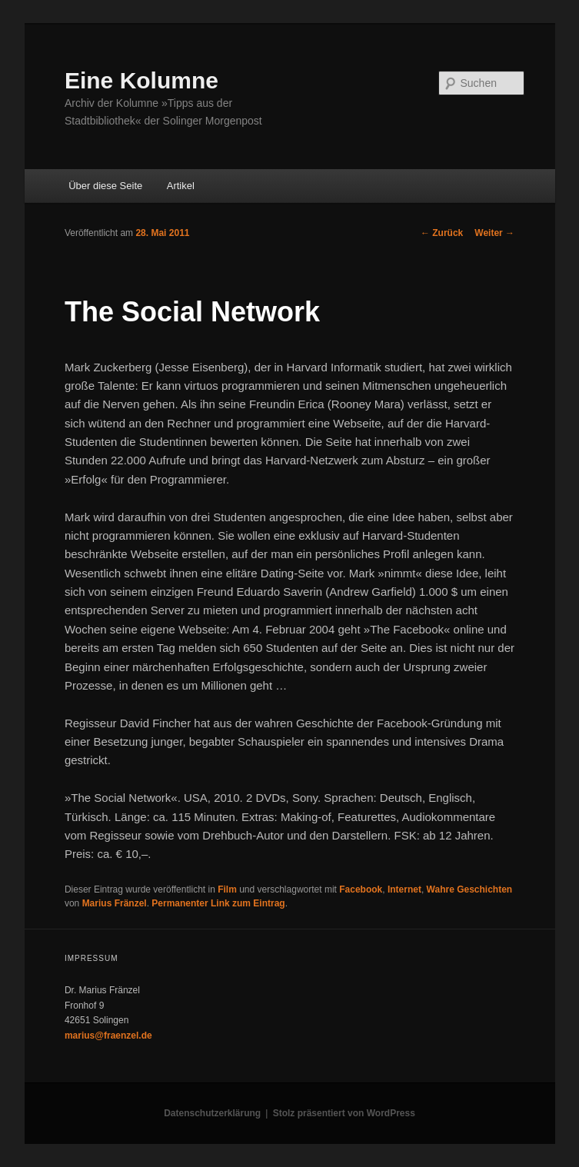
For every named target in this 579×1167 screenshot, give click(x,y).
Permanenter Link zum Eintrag (218, 903)
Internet (404, 889)
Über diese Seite (105, 185)
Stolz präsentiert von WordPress (344, 1113)
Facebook (360, 889)
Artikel (181, 185)
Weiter (494, 233)
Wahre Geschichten (470, 889)
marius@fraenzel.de (108, 1035)
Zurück (442, 233)
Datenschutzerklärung (212, 1113)
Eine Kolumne (141, 80)
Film (227, 889)
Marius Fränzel (114, 903)
